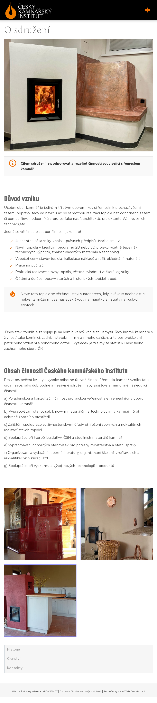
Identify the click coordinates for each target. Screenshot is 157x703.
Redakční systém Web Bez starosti (124, 691)
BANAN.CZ (51, 691)
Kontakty (15, 668)
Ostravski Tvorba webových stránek (80, 691)
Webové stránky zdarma (26, 691)
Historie (13, 649)
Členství (13, 658)
